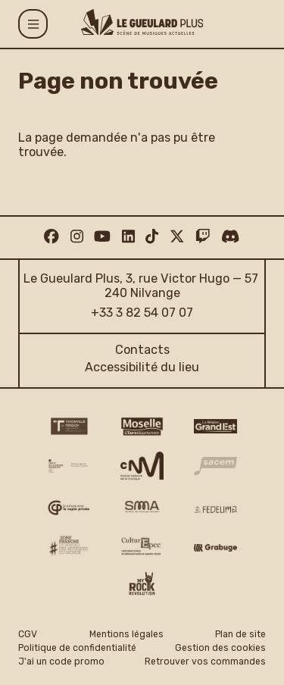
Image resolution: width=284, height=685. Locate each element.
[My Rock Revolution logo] (142, 585)
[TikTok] (151, 237)
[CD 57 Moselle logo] (142, 426)
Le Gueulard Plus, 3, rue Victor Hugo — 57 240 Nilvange (142, 285)
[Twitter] (177, 237)
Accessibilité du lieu (142, 367)
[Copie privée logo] (68, 508)
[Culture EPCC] (142, 546)
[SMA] (142, 508)
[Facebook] (51, 237)
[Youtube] (102, 237)
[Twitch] (202, 237)
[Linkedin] (128, 237)
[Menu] (33, 24)
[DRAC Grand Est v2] (68, 466)
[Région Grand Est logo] (215, 426)
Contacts (142, 349)
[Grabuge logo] (215, 547)
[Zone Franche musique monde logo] (68, 545)
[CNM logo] (142, 466)
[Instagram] (76, 237)
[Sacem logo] (215, 466)
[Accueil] (142, 22)
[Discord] (230, 237)
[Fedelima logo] (215, 509)
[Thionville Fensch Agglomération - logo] (68, 426)
